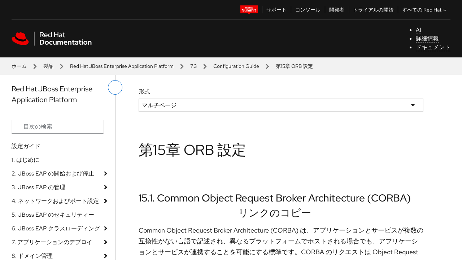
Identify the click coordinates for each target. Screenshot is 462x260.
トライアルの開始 (373, 9)
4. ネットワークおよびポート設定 (55, 201)
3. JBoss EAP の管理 (38, 187)
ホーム (19, 66)
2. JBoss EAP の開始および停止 (53, 173)
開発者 (336, 9)
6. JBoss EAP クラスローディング (56, 228)
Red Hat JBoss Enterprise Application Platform (122, 66)
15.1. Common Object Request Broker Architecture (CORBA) (275, 198)
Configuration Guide (236, 66)
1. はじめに (25, 160)
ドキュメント (433, 47)
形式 (144, 91)
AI (418, 30)
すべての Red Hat (425, 9)
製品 (48, 66)
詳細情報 (427, 38)
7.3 (193, 66)
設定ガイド (26, 146)
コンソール (308, 9)
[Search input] (58, 127)
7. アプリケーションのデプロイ (52, 242)
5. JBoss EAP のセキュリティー (53, 214)
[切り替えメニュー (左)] (115, 87)
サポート (276, 9)
